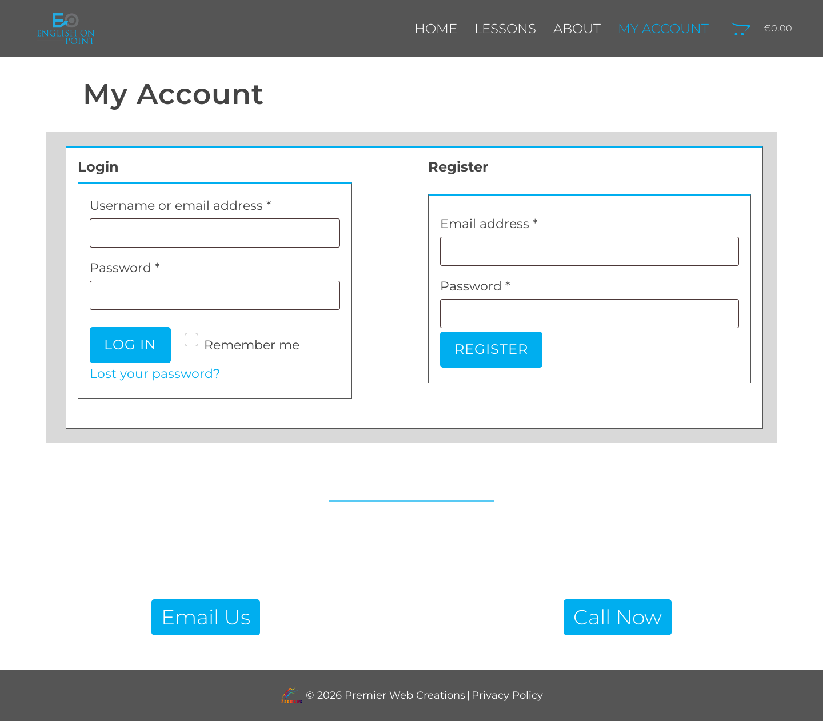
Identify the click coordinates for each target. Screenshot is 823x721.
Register (491, 349)
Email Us (205, 617)
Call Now (617, 617)
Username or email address (209, 203)
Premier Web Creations (403, 696)
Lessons (505, 29)
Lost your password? (155, 373)
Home (435, 29)
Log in (130, 344)
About (577, 29)
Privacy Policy (507, 696)
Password (153, 266)
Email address (517, 222)
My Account (663, 29)
